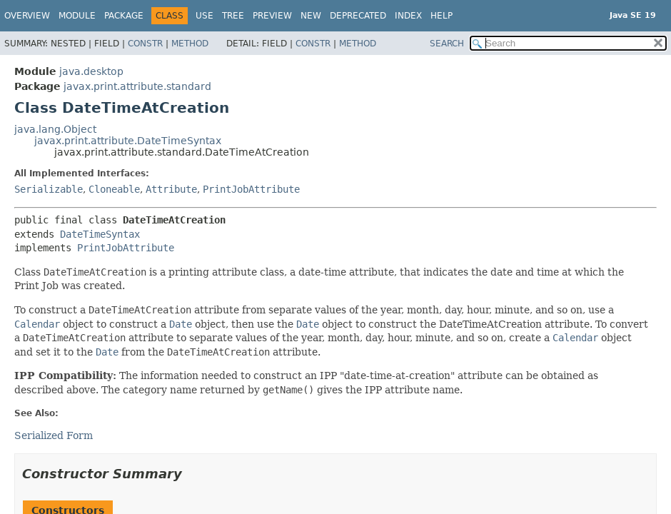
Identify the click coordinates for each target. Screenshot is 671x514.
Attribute (171, 189)
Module (77, 16)
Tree (233, 16)
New (311, 16)
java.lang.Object (55, 129)
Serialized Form (53, 435)
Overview (27, 16)
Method (189, 44)
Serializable (48, 189)
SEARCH (447, 44)
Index (408, 16)
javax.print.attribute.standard (137, 86)
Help (441, 16)
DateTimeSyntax (100, 234)
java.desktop (91, 71)
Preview (272, 16)
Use (204, 16)
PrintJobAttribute (251, 189)
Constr (145, 44)
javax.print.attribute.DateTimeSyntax (127, 140)
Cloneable (114, 189)
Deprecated (358, 16)
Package (123, 16)
